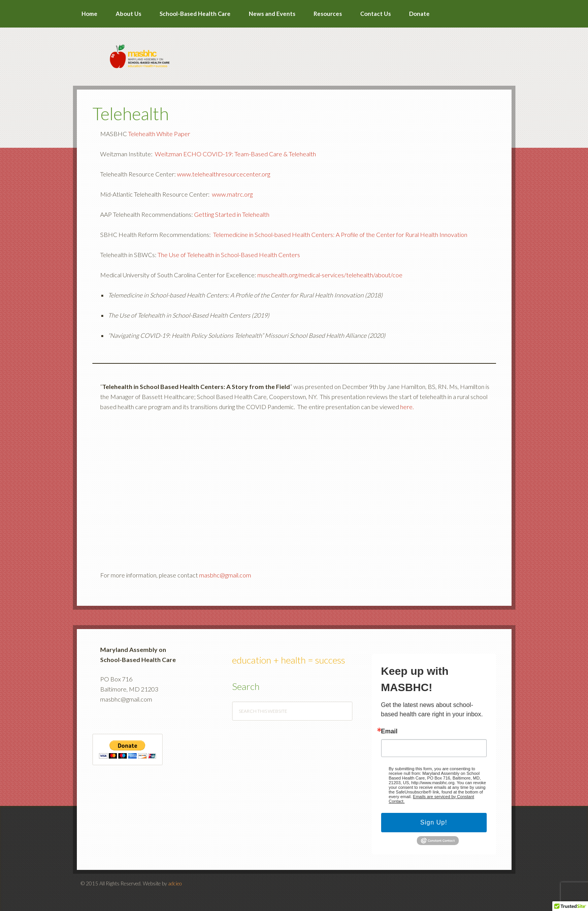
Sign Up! (433, 822)
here (406, 406)
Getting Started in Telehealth (231, 214)
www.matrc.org (232, 194)
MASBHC (294, 51)
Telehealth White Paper (159, 133)
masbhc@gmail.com (225, 575)
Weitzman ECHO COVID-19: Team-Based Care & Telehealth (235, 153)
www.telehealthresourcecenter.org (223, 174)
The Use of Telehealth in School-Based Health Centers (229, 254)
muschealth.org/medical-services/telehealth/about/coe (329, 274)
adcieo (175, 883)
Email (389, 731)
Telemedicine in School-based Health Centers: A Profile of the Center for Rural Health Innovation (340, 234)
